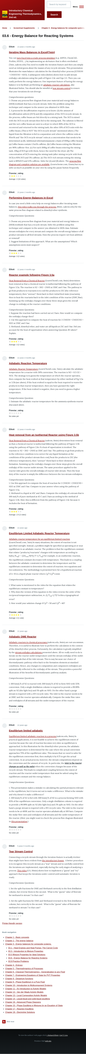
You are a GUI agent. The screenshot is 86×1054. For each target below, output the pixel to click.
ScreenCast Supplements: (24, 28)
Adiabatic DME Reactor (22, 636)
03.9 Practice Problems (18, 961)
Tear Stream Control (21, 851)
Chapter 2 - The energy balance (19, 941)
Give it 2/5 (14, 176)
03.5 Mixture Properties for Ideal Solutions (26, 955)
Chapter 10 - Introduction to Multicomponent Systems (28, 985)
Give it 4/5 (18, 176)
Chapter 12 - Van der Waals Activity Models (24, 992)
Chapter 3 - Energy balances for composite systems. (63, 28)
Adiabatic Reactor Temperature (23, 369)
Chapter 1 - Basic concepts (17, 937)
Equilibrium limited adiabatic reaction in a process (32, 736)
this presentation (19, 821)
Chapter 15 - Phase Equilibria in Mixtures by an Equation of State (34, 1005)
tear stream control (61, 88)
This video (22, 870)
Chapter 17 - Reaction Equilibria (19, 1009)
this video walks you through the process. (37, 206)
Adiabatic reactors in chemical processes (28, 642)
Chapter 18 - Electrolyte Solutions (20, 1012)
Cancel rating (10, 176)
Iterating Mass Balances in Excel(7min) (32, 52)
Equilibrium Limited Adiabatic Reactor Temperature (39, 533)
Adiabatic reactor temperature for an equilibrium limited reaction (39, 539)
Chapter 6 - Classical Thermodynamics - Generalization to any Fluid (35, 972)
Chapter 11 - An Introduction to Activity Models (25, 989)
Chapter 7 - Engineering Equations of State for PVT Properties (32, 975)
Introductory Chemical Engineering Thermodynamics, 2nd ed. (25, 14)
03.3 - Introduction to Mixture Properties (25, 951)
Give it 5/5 (21, 176)
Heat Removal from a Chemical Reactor (27, 280)
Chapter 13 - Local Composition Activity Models (26, 995)
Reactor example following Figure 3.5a (31, 275)
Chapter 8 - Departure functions (19, 979)
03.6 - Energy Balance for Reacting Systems (27, 958)
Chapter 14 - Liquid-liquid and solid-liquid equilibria (27, 999)
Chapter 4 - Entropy (14, 965)
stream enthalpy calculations (28, 652)
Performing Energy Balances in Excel (31, 197)
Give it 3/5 (16, 176)
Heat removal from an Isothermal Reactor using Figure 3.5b (44, 435)
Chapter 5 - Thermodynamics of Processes (24, 968)
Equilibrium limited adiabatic (26, 730)
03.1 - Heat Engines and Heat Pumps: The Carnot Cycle (33, 948)
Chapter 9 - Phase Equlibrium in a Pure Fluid (25, 982)
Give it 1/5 (12, 176)
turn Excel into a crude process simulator (36, 58)
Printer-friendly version (12, 923)
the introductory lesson (53, 860)
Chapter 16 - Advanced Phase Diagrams (23, 1002)
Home (4, 28)
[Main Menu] (78, 6)
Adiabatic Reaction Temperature (28, 363)
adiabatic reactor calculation (56, 85)
